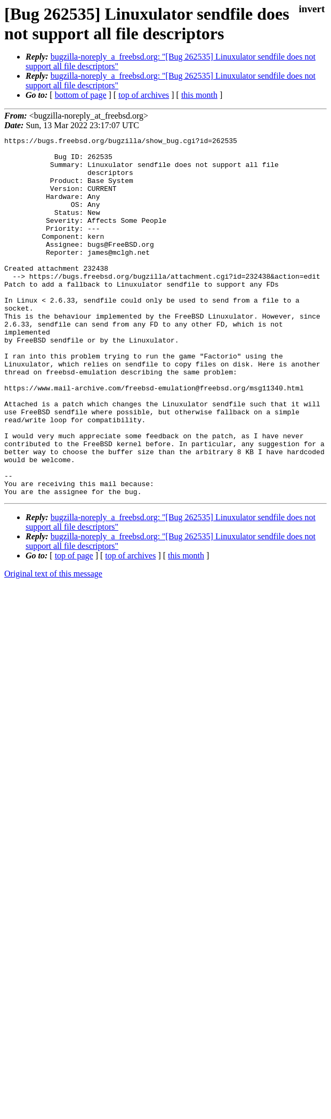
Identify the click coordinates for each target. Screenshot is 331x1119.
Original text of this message (53, 645)
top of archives (143, 94)
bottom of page (81, 94)
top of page (74, 627)
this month (199, 94)
